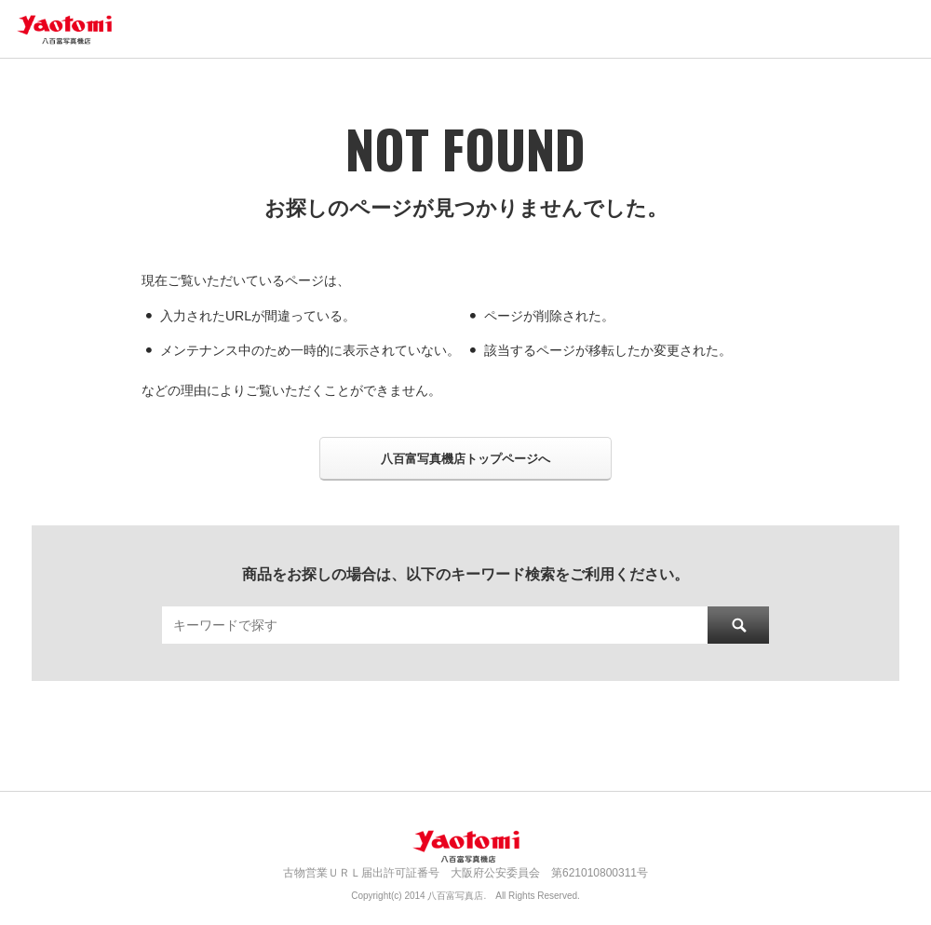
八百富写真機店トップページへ (465, 459)
